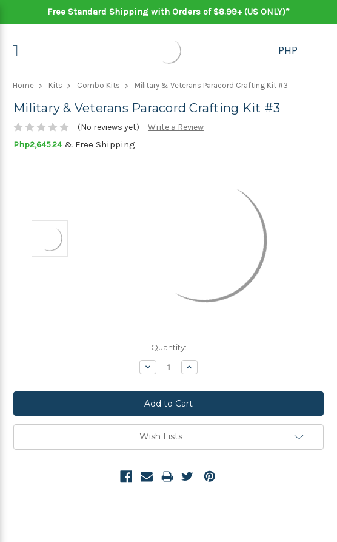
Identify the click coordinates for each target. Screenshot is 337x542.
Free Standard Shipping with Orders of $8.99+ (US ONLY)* (168, 11)
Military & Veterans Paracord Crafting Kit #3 (211, 85)
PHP (288, 50)
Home (23, 85)
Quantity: (169, 347)
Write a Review (176, 127)
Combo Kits (98, 85)
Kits (55, 85)
